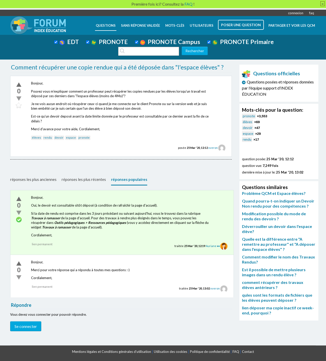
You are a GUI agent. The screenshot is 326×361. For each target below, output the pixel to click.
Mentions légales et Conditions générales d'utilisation (111, 352)
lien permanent (42, 244)
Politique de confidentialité (210, 352)
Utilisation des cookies (170, 352)
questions (106, 25)
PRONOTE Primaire (243, 41)
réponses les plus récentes (84, 179)
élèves (36, 137)
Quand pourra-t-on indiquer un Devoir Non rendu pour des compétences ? (278, 203)
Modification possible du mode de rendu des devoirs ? (274, 216)
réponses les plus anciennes (33, 179)
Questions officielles (271, 73)
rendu (48, 137)
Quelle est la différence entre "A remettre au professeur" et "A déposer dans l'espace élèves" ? (278, 244)
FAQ (236, 352)
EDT (69, 41)
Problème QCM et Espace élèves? (274, 193)
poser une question (241, 25)
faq (311, 13)
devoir (59, 137)
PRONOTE (109, 41)
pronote (84, 137)
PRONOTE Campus (170, 41)
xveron (213, 147)
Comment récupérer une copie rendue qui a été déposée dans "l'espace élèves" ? (117, 67)
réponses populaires (129, 179)
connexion (295, 13)
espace (71, 137)
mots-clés (174, 25)
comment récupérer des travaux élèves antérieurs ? (272, 285)
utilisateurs (201, 25)
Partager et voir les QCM (291, 25)
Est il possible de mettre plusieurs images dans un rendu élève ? (274, 272)
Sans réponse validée (140, 25)
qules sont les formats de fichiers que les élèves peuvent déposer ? (277, 297)
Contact (248, 352)
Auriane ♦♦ (213, 246)
